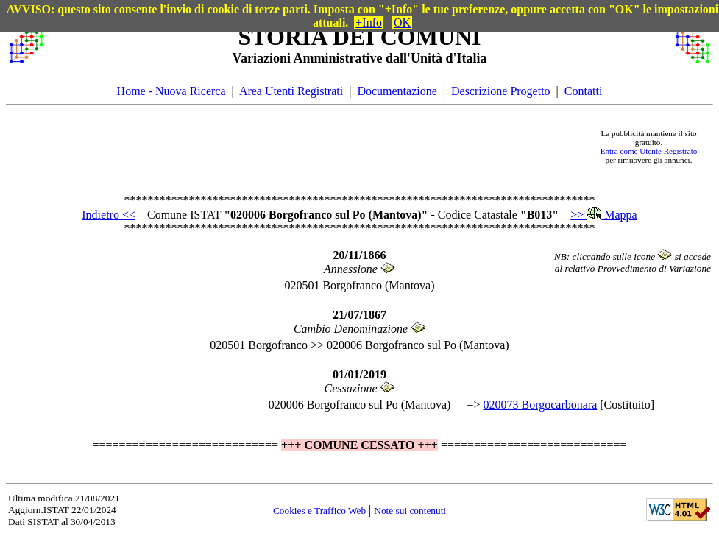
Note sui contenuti (410, 510)
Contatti (583, 91)
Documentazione (396, 91)
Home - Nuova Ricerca (171, 91)
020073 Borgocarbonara (540, 404)
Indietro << (108, 214)
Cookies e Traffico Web (319, 510)
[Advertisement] (316, 146)
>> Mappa (603, 214)
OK (402, 22)
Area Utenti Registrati (291, 91)
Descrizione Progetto (500, 91)
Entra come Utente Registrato (649, 151)
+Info (368, 22)
